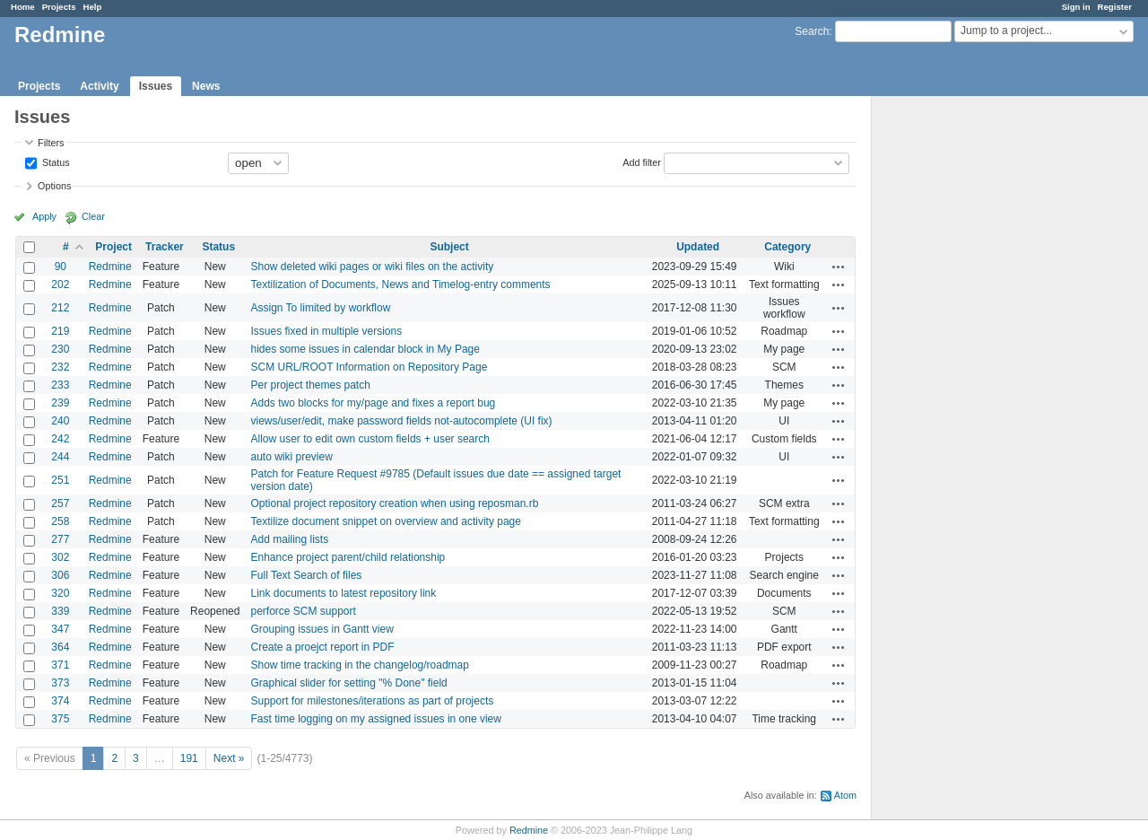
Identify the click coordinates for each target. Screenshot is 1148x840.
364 (60, 647)
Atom (845, 795)
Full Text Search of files (305, 575)
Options (54, 185)
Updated (697, 247)
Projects (59, 7)
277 (60, 539)
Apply (44, 216)
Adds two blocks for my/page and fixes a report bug (372, 403)
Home (23, 7)
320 (60, 593)
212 (60, 308)
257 (60, 503)
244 (60, 457)
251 (60, 480)
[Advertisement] (961, 378)
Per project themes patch (310, 385)
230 (60, 349)
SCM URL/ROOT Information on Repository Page (368, 367)
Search (812, 31)
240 (60, 421)
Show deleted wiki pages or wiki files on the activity (371, 266)
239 (60, 403)
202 (60, 284)
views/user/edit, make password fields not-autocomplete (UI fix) (401, 421)
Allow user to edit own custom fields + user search (369, 439)
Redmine (110, 266)
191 (189, 758)
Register (1115, 7)
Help (92, 7)
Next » (229, 758)
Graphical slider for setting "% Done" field (348, 683)
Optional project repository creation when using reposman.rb (394, 503)
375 (60, 719)
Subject (449, 247)
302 (60, 557)
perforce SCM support (302, 611)
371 (60, 665)
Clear (93, 216)
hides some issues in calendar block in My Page (364, 349)
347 (60, 629)
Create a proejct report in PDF (322, 647)
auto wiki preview (291, 457)
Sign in (1076, 7)
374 (60, 701)
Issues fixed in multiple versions (326, 331)
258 (60, 521)
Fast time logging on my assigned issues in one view (375, 719)
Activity (99, 86)
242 (60, 439)
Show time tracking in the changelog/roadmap (359, 665)
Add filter (641, 161)
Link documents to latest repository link (343, 593)
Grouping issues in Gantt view (321, 629)
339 (60, 611)
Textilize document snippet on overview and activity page (385, 521)
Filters (51, 142)
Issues (155, 86)
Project (113, 247)
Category (787, 247)
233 (60, 385)
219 (60, 331)
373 (60, 683)
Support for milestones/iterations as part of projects (371, 701)
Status (54, 161)
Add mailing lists (289, 539)
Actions (838, 266)
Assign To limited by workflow (320, 308)
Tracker (164, 247)
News (206, 86)
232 (60, 367)
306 (60, 575)
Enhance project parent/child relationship (347, 557)
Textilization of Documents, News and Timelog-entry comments (400, 284)
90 (60, 266)
